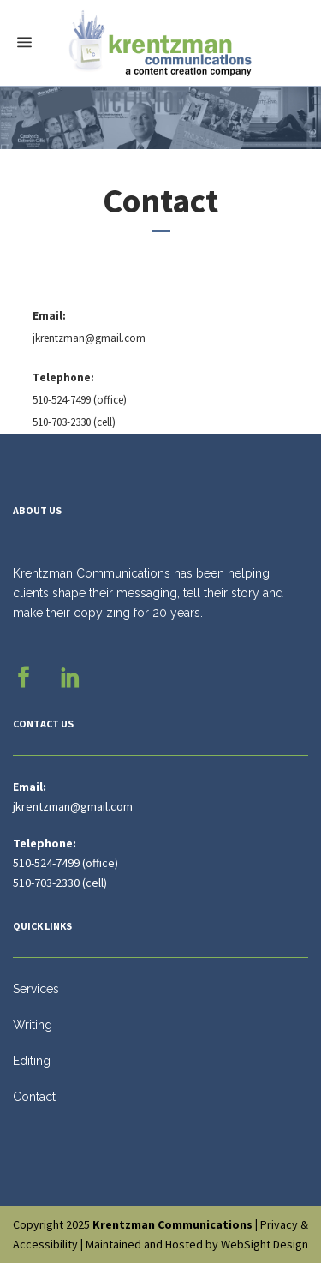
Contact (34, 1097)
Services (36, 989)
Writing (32, 1025)
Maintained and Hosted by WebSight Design (197, 1244)
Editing (32, 1061)
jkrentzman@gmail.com (89, 338)
